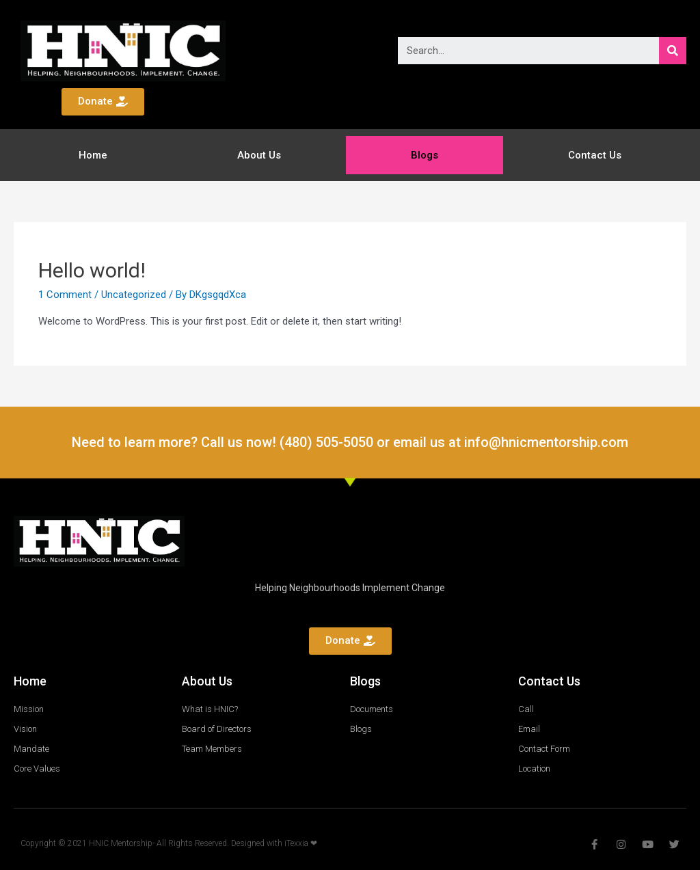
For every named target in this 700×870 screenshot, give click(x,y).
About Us (259, 155)
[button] (103, 101)
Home (93, 155)
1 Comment (65, 294)
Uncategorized (133, 294)
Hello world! (92, 270)
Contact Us (594, 155)
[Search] (672, 50)
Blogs (424, 155)
